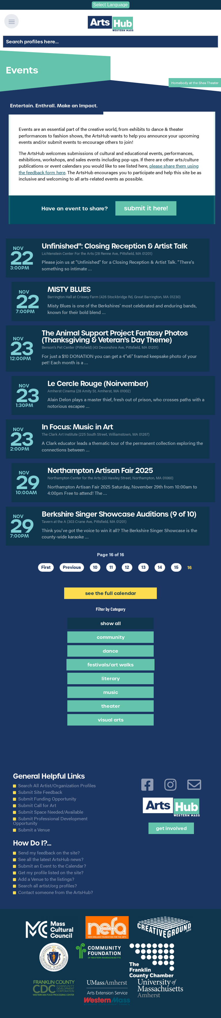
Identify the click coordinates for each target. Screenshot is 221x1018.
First (46, 567)
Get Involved (171, 828)
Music (110, 692)
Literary (111, 678)
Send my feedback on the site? (49, 852)
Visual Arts (110, 720)
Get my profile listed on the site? (50, 872)
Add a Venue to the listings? (46, 879)
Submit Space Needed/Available (50, 812)
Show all (110, 623)
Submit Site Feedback (40, 792)
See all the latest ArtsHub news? (50, 859)
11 (111, 567)
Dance (110, 651)
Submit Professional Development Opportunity (50, 820)
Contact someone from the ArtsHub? (55, 892)
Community (111, 637)
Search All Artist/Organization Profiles (57, 785)
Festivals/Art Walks (110, 665)
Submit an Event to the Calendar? (52, 866)
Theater (110, 706)
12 (127, 567)
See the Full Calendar (110, 593)
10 (95, 567)
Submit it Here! (146, 208)
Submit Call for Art (37, 805)
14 (160, 567)
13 (143, 567)
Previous (72, 567)
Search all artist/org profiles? (47, 885)
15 (176, 567)
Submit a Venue (34, 829)
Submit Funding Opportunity (47, 798)
